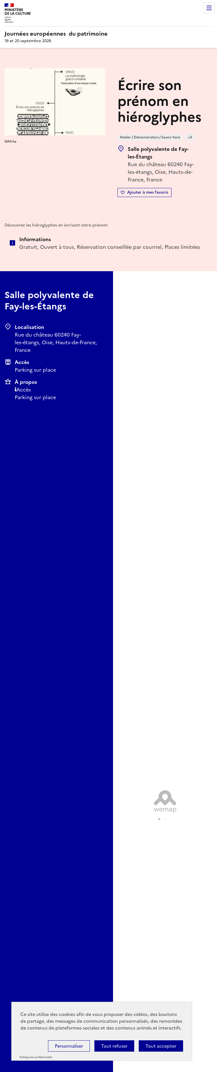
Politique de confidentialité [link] (35, 1057)
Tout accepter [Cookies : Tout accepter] (161, 1046)
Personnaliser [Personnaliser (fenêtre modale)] (69, 1046)
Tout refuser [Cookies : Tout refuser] (114, 1046)
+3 (190, 137)
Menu (209, 8)
